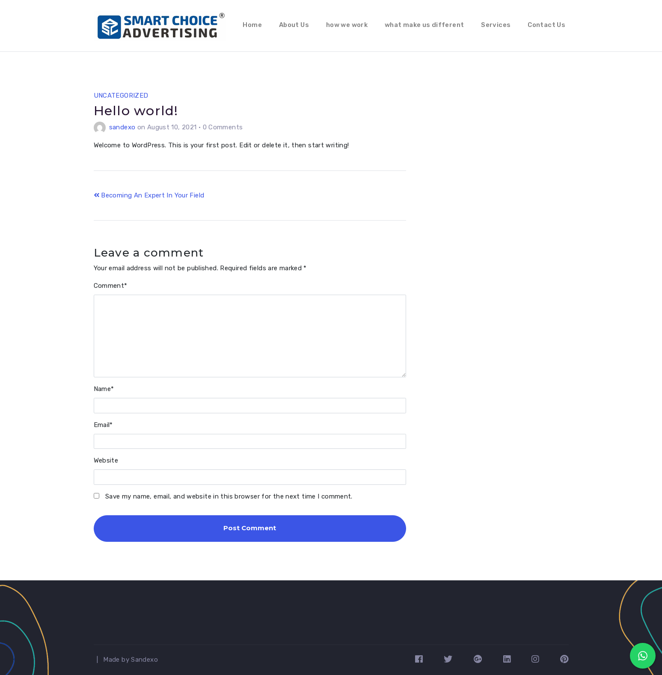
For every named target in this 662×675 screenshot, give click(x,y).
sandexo (122, 127)
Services (496, 25)
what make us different (424, 25)
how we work (347, 25)
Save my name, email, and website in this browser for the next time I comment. (229, 496)
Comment (111, 286)
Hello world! (136, 111)
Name (104, 389)
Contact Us (546, 25)
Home (252, 25)
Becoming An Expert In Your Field (149, 195)
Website (106, 460)
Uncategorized (121, 95)
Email (103, 425)
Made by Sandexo (130, 659)
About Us (294, 25)
